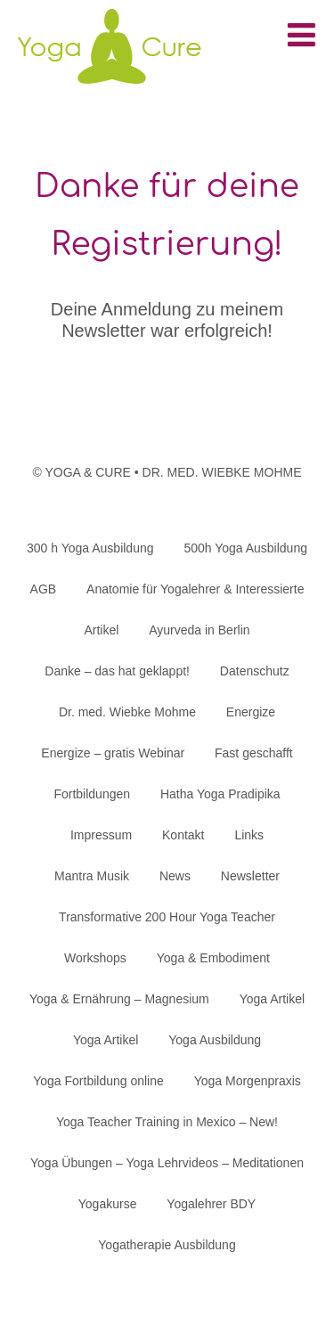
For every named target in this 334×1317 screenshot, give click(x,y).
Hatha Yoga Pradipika (220, 794)
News (175, 876)
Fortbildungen (91, 794)
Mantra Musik (91, 876)
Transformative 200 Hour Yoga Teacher (167, 917)
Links (249, 835)
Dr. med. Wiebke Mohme (127, 712)
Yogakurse (107, 1204)
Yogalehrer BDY (211, 1204)
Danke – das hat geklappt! (117, 671)
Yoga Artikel (272, 999)
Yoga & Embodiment (213, 958)
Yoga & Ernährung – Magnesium (119, 999)
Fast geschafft (254, 753)
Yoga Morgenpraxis (247, 1081)
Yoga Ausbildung (214, 1040)
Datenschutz (254, 671)
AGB (43, 589)
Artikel (101, 630)
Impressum (101, 835)
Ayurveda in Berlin (199, 630)
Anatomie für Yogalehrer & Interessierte (195, 589)
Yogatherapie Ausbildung (166, 1245)
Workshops (95, 958)
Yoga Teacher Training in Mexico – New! (167, 1122)
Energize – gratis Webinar (112, 753)
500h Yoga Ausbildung (245, 548)
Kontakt (183, 835)
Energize (250, 712)
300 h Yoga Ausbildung (90, 548)
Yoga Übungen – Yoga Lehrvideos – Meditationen (167, 1163)
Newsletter (250, 876)
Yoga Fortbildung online (98, 1081)
